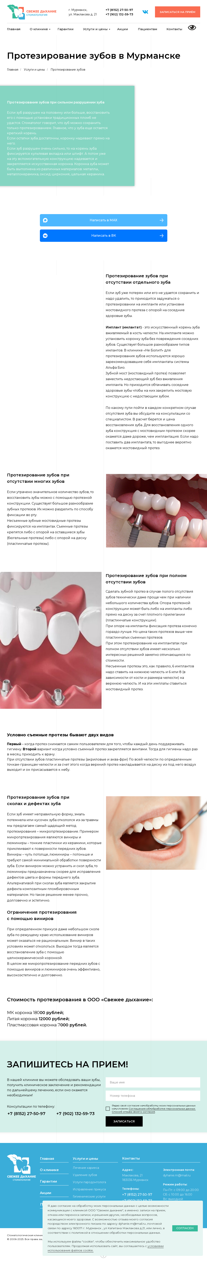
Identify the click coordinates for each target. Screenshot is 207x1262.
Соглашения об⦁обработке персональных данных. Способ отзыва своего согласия (154, 1110)
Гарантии (66, 29)
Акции (122, 29)
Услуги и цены (95, 29)
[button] (177, 11)
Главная (14, 29)
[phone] (153, 1096)
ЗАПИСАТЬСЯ (124, 1121)
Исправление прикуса (89, 1189)
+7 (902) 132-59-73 (119, 14)
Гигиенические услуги (89, 1196)
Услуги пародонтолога (89, 1182)
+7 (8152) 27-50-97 (119, 10)
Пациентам (147, 29)
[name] (153, 1082)
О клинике (39, 29)
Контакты (174, 29)
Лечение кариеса (86, 1168)
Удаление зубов (85, 1175)
